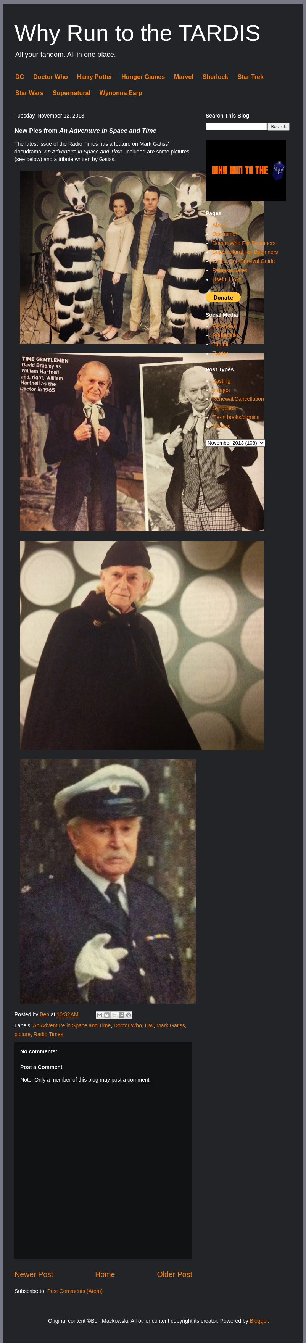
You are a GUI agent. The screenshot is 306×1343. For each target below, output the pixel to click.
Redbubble (225, 335)
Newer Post (33, 1274)
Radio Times (48, 1034)
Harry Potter (94, 77)
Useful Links (226, 279)
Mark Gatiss (170, 1025)
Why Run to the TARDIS (137, 33)
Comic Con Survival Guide (243, 261)
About (219, 225)
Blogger (259, 1321)
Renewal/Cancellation (238, 399)
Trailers (221, 426)
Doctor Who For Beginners (243, 243)
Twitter (220, 353)
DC (19, 77)
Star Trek (250, 77)
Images (221, 390)
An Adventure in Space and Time (72, 1025)
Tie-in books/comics (235, 417)
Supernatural (71, 93)
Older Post (174, 1274)
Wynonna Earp (121, 93)
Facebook (223, 326)
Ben (45, 1014)
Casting (221, 381)
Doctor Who (50, 77)
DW (149, 1025)
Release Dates (229, 270)
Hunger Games (143, 77)
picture (22, 1034)
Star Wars (29, 93)
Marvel (183, 77)
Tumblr (220, 344)
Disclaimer (224, 234)
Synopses (223, 408)
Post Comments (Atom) (75, 1291)
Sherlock (216, 77)
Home (105, 1274)
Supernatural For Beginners (245, 252)
